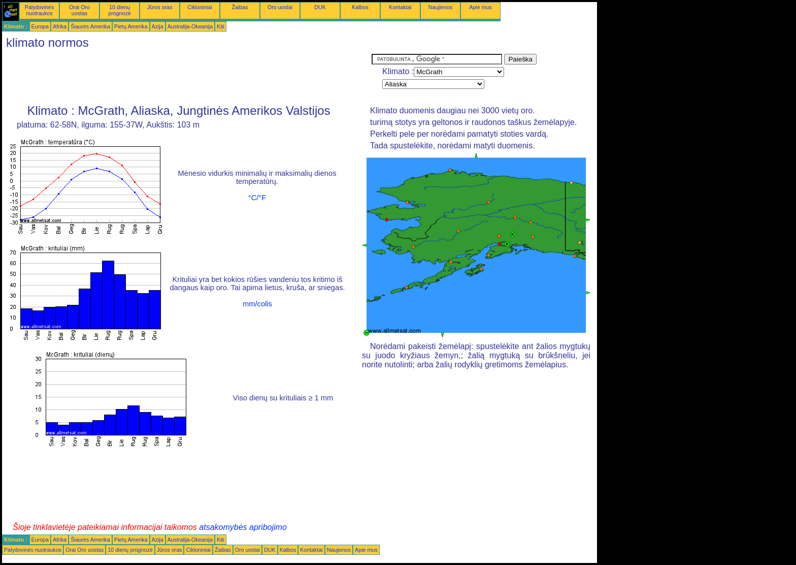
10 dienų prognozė (119, 10)
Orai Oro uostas (79, 10)
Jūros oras (160, 7)
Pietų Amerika (131, 26)
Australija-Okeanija (190, 26)
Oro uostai (280, 7)
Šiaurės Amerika (90, 26)
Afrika (60, 26)
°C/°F (257, 198)
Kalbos (360, 7)
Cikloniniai (199, 7)
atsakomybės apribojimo (243, 527)
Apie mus (480, 7)
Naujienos (440, 7)
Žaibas (240, 7)
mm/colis (257, 304)
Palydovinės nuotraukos (39, 10)
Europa (40, 26)
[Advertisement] (187, 77)
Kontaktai (400, 7)
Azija (157, 26)
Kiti (220, 26)
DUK (320, 7)
